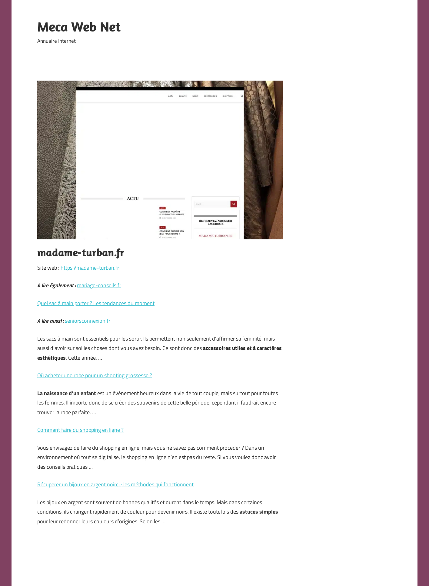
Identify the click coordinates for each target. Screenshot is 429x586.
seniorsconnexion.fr (87, 321)
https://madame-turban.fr (90, 268)
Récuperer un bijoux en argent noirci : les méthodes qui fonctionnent (115, 484)
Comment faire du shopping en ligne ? (80, 430)
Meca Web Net (79, 26)
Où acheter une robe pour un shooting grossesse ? (94, 375)
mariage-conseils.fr (99, 285)
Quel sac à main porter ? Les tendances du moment (96, 303)
